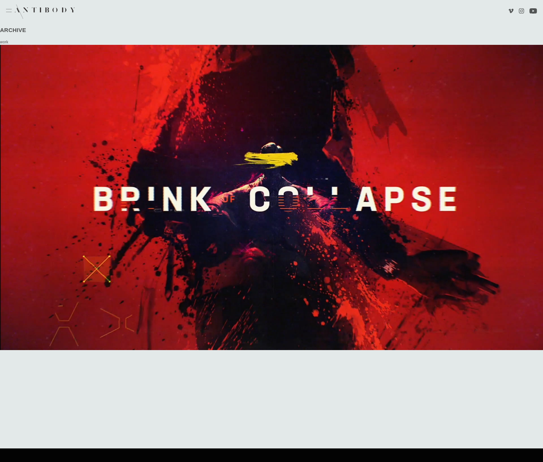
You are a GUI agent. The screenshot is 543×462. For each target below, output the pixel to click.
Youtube (533, 11)
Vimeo (511, 11)
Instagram (521, 11)
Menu (9, 11)
